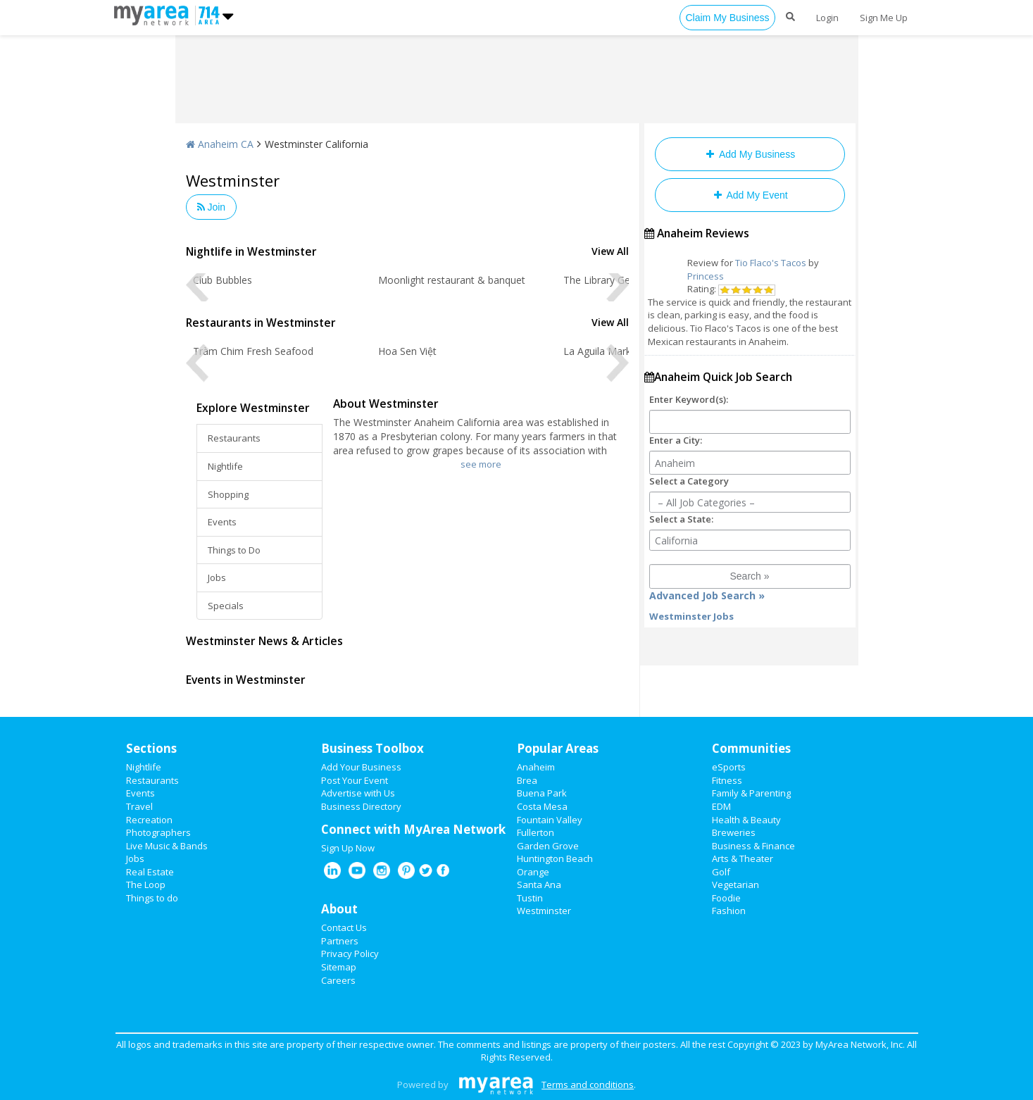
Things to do (152, 898)
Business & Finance (753, 845)
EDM (721, 806)
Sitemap (338, 967)
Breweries (734, 832)
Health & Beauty (746, 819)
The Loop (145, 884)
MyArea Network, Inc (859, 1044)
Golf (721, 871)
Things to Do (234, 550)
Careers (338, 980)
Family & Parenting (751, 793)
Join (211, 207)
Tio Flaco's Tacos (770, 262)
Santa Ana (539, 884)
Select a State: (681, 519)
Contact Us (344, 927)
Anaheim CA (219, 144)
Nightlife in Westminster (251, 251)
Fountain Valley (549, 819)
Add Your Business (361, 767)
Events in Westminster (246, 679)
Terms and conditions (587, 1084)
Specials (226, 605)
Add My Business (749, 154)
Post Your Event (354, 780)
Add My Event (749, 195)
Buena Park (542, 793)
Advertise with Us (358, 793)
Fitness (727, 780)
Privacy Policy (350, 953)
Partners (339, 941)
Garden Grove (548, 845)
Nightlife (225, 466)
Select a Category (689, 481)
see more (481, 464)
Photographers (158, 832)
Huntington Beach (555, 858)
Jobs (217, 577)
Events (222, 521)
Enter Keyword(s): (688, 399)
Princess (705, 276)
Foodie (726, 898)
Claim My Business (727, 17)
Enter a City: (675, 440)
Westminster (544, 910)
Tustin (530, 898)
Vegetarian (735, 884)
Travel (139, 806)
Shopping (228, 494)
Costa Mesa (542, 806)
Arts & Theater (742, 858)
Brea (527, 780)
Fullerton (535, 832)
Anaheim (536, 767)
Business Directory (361, 806)
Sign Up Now (348, 848)
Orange (533, 871)
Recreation (149, 819)
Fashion (729, 910)
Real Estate (150, 871)
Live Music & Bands (167, 845)
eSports (729, 767)
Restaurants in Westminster (261, 322)
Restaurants (234, 438)
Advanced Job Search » (707, 595)
